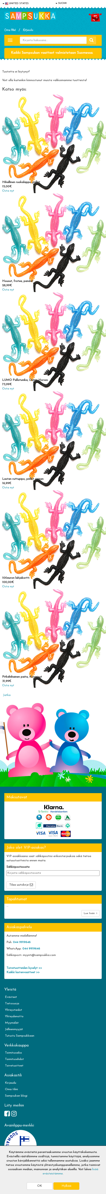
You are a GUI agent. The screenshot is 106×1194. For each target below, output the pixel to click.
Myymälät (12, 1023)
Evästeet (11, 997)
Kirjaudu (28, 30)
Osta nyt (8, 190)
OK (39, 1186)
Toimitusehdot (14, 1059)
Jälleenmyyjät (14, 1029)
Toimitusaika (13, 1052)
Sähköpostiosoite (18, 867)
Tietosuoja (12, 1003)
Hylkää (66, 1186)
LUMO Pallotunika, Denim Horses (25, 380)
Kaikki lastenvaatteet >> (23, 972)
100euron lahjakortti (15, 578)
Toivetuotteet (14, 1065)
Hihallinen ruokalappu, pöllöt (21, 182)
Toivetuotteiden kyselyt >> (24, 968)
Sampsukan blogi (16, 1095)
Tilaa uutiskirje (19, 884)
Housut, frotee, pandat (17, 281)
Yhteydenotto (14, 1016)
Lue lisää (90, 913)
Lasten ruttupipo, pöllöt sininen (23, 479)
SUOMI (61, 3)
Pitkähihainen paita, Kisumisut (22, 677)
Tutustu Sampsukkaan (19, 1035)
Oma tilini (10, 30)
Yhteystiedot (13, 1010)
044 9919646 (22, 942)
